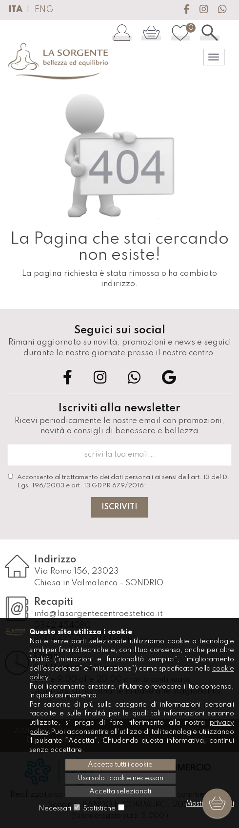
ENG (44, 9)
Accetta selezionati (120, 791)
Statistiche (99, 808)
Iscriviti (119, 507)
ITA (15, 9)
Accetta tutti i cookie (120, 764)
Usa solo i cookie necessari (120, 778)
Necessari (55, 808)
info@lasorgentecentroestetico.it (98, 614)
